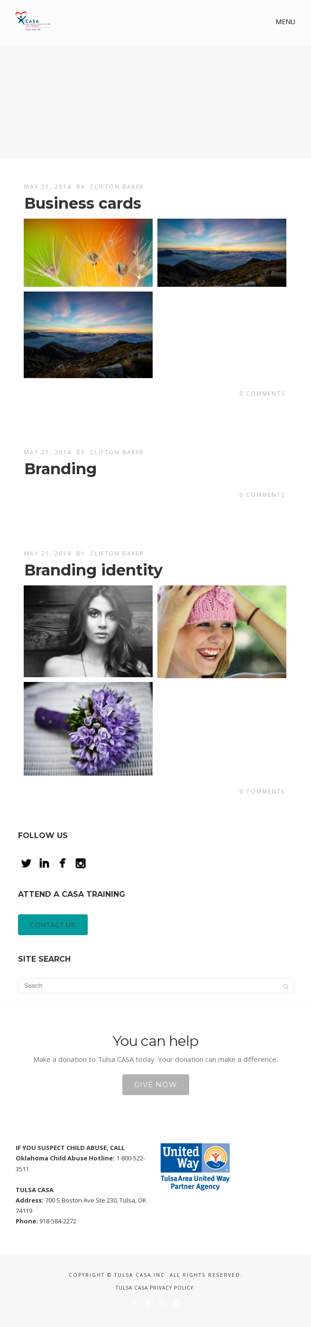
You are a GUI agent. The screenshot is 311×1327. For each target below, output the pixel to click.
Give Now (155, 1084)
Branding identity (93, 570)
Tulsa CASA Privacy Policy (154, 1287)
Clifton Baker (117, 187)
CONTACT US (53, 925)
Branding (60, 469)
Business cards (82, 203)
